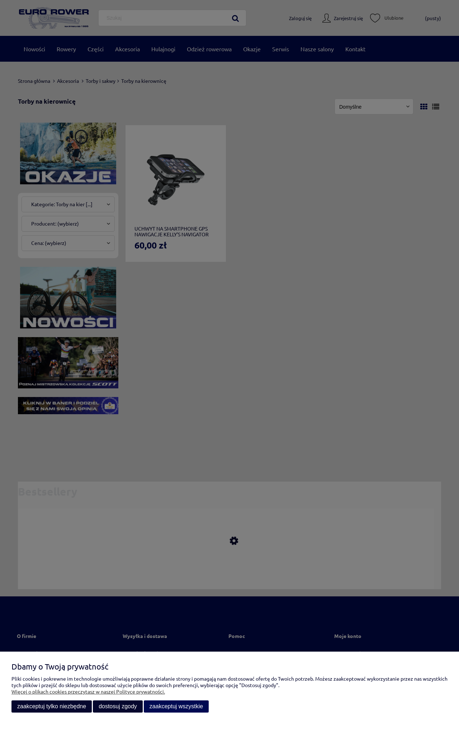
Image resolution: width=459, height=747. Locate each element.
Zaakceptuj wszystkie (176, 706)
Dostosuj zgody (118, 706)
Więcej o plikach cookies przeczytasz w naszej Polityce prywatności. (88, 691)
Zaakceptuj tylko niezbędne (51, 706)
